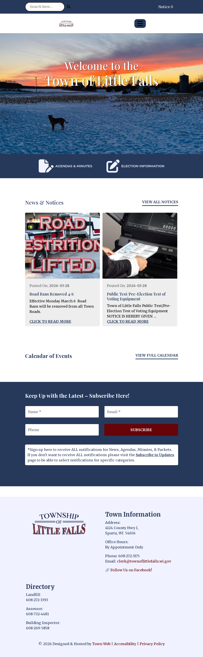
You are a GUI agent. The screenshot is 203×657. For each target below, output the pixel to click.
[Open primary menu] (140, 23)
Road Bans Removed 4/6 (51, 294)
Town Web (101, 644)
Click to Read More (50, 321)
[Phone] (62, 430)
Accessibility (125, 644)
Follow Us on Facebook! (131, 570)
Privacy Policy (152, 644)
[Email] (141, 412)
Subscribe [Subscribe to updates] (141, 430)
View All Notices (160, 202)
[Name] (62, 412)
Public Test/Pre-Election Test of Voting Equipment (136, 296)
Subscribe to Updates (155, 455)
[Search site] (45, 6)
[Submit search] (69, 7)
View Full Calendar (156, 355)
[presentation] (27, 166)
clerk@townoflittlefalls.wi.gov (144, 561)
